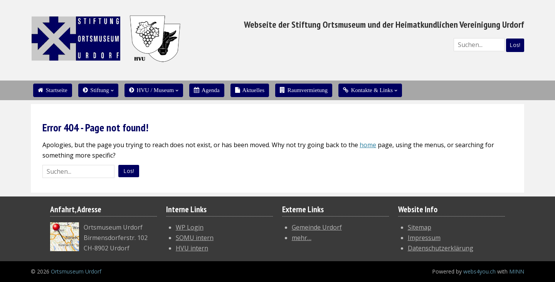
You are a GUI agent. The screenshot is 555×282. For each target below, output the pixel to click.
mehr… (301, 237)
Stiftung (96, 90)
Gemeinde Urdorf (317, 227)
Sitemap (419, 227)
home (368, 145)
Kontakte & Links (368, 90)
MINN (516, 271)
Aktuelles (249, 90)
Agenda (207, 90)
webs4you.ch (479, 271)
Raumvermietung (304, 90)
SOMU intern (195, 237)
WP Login (190, 227)
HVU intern (192, 248)
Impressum (424, 237)
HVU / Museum (151, 90)
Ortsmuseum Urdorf (76, 271)
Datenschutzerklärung (440, 248)
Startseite (52, 90)
